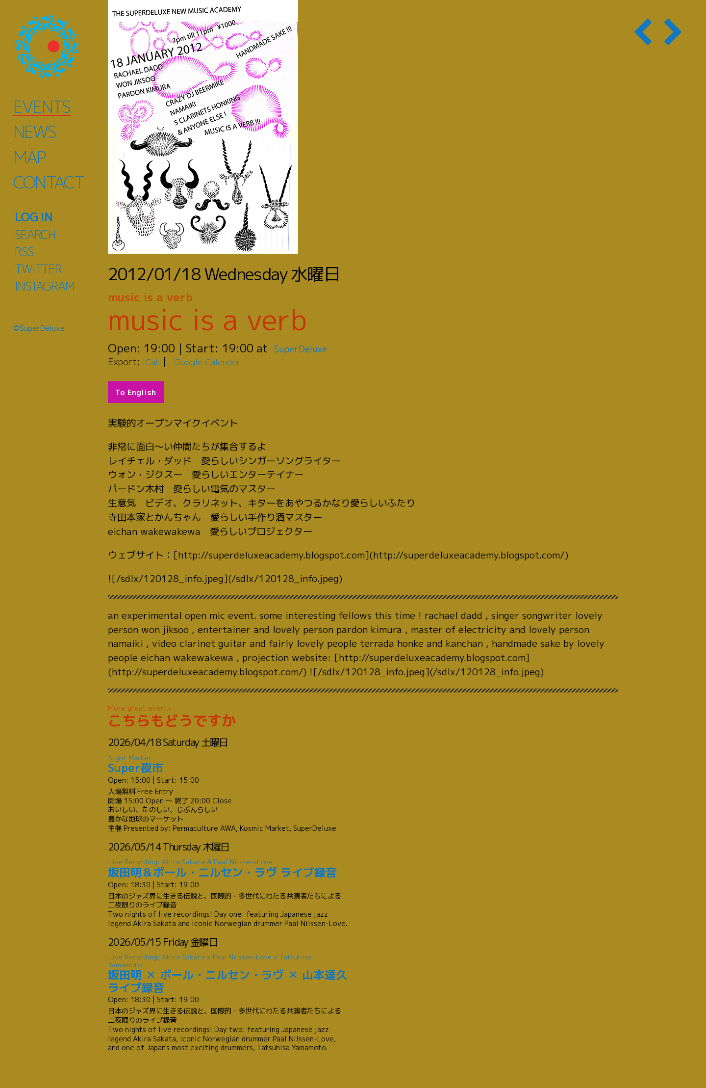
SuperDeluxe (307, 348)
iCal (151, 361)
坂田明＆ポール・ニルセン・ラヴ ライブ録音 (228, 868)
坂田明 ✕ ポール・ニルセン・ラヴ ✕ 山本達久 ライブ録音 (228, 974)
